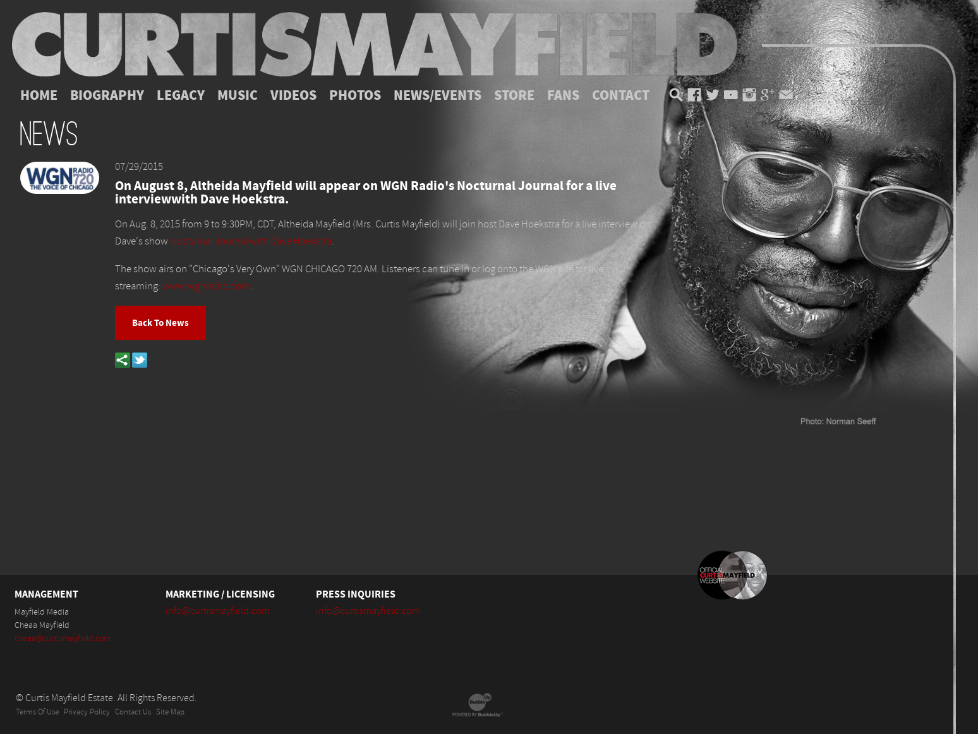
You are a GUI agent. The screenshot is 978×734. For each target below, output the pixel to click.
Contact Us (133, 712)
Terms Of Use (37, 712)
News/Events (437, 95)
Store (514, 95)
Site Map (170, 712)
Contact (620, 95)
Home (38, 95)
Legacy (181, 95)
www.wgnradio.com (206, 286)
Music (237, 95)
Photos (355, 95)
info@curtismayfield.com (218, 611)
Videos (293, 95)
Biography (107, 95)
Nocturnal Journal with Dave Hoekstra (251, 241)
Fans (563, 95)
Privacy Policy (87, 712)
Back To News (160, 322)
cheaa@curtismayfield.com (63, 639)
